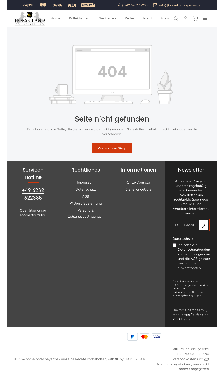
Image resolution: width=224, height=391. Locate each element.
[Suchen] (176, 23)
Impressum (85, 192)
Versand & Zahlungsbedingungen (85, 223)
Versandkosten (184, 369)
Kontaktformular (32, 225)
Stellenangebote (138, 199)
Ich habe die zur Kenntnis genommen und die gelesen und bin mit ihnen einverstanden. (200, 266)
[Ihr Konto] (185, 23)
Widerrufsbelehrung (86, 213)
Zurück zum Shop (112, 158)
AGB (85, 206)
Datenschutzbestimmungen (200, 259)
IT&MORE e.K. (135, 369)
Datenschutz (86, 199)
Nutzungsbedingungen (187, 305)
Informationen (138, 179)
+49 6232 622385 (33, 203)
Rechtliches (85, 179)
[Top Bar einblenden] (205, 23)
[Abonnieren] (203, 235)
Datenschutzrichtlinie (185, 301)
